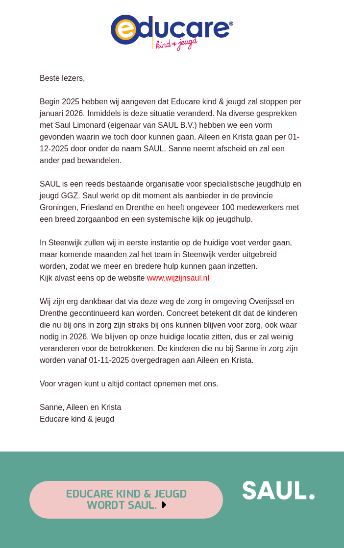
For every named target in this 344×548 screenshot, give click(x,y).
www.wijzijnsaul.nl (178, 278)
